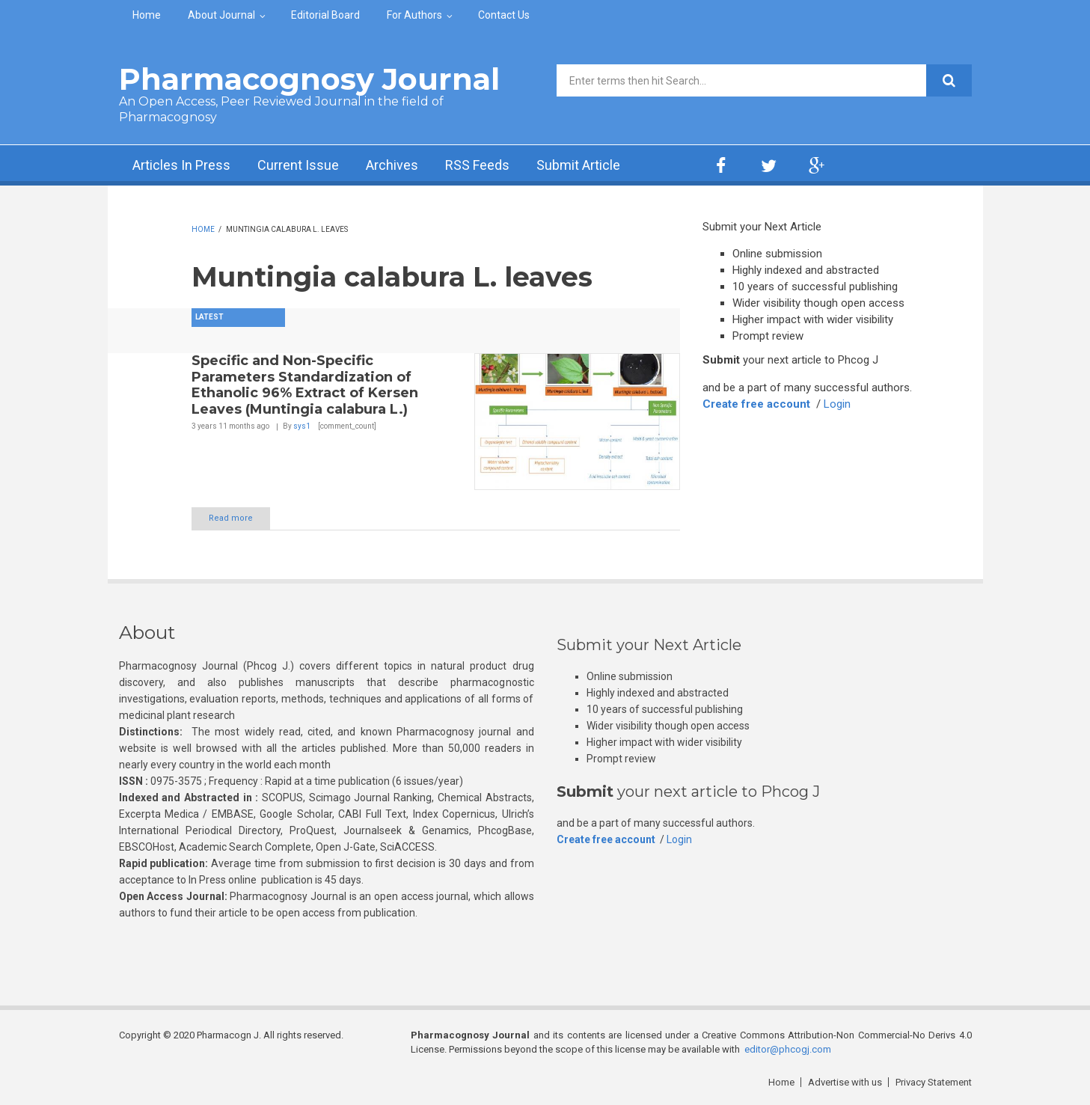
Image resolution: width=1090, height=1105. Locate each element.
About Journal (221, 15)
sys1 (301, 426)
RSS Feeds (477, 165)
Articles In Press (181, 165)
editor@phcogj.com (787, 1049)
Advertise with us (845, 1082)
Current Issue (298, 165)
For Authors (414, 15)
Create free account (756, 404)
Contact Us (504, 15)
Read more (231, 518)
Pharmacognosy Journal (309, 79)
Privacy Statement (933, 1082)
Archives (392, 165)
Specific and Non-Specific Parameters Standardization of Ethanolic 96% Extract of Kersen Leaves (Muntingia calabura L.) (305, 384)
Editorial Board (325, 15)
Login (837, 404)
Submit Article (578, 165)
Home (146, 15)
